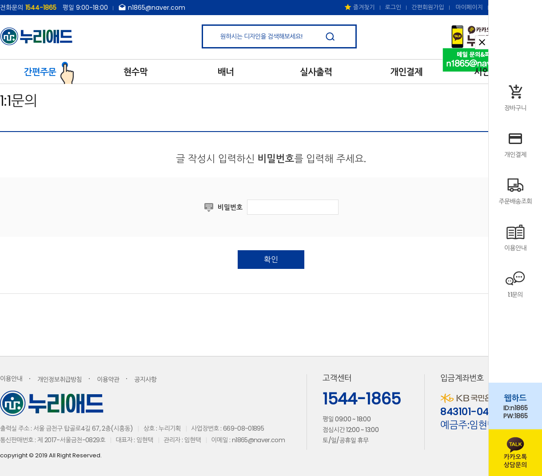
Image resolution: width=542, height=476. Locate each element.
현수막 (135, 72)
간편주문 (49, 71)
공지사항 (145, 379)
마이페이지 (469, 7)
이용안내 (11, 378)
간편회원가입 (427, 7)
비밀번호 (230, 207)
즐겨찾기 (359, 7)
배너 (226, 72)
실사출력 (316, 72)
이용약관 (108, 379)
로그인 (393, 7)
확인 (271, 259)
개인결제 (406, 72)
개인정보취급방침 (59, 379)
